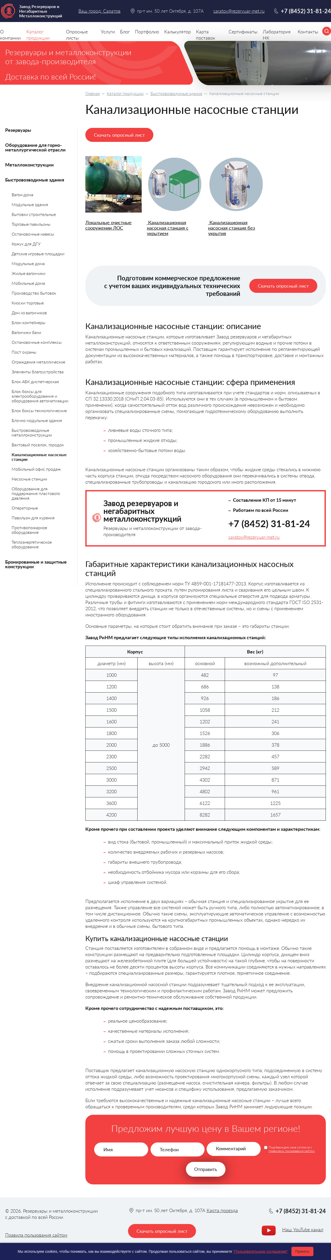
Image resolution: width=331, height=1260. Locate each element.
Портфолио (147, 31)
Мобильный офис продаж (36, 469)
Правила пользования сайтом (36, 1235)
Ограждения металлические (38, 361)
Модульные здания (30, 204)
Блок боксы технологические (39, 410)
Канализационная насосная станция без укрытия (231, 228)
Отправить (205, 1169)
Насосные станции (29, 478)
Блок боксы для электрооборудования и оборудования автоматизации (40, 396)
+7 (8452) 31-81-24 (269, 523)
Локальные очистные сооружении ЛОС (108, 225)
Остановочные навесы (33, 233)
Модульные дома (28, 263)
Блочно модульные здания (37, 420)
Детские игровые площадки (38, 253)
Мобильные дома (28, 283)
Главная (92, 93)
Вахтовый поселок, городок (38, 444)
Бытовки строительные (34, 214)
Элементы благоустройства (38, 371)
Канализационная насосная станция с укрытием (168, 228)
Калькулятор (177, 31)
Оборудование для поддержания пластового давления (36, 493)
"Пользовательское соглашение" (260, 1251)
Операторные (25, 507)
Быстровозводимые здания (176, 93)
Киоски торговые (28, 302)
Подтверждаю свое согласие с (292, 1149)
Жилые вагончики (28, 273)
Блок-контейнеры (28, 322)
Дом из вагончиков (29, 312)
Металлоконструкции (29, 164)
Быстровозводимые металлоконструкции (32, 432)
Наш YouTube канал (302, 1229)
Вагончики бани (26, 332)
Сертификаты (243, 31)
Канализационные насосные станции (39, 457)
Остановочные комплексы (37, 342)
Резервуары (18, 130)
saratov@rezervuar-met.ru (254, 537)
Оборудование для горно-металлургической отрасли (35, 147)
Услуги (108, 31)
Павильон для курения (33, 517)
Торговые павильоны (31, 224)
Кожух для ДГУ (26, 243)
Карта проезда (222, 1210)
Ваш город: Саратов (99, 11)
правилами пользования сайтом (292, 1151)
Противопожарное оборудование (29, 530)
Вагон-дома (22, 194)
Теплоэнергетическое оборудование (32, 544)
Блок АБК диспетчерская (35, 381)
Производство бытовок (34, 292)
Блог (125, 31)
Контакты (308, 31)
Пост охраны (24, 351)
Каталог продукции (125, 93)
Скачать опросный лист (119, 135)
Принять (302, 1251)
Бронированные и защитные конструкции (36, 564)
